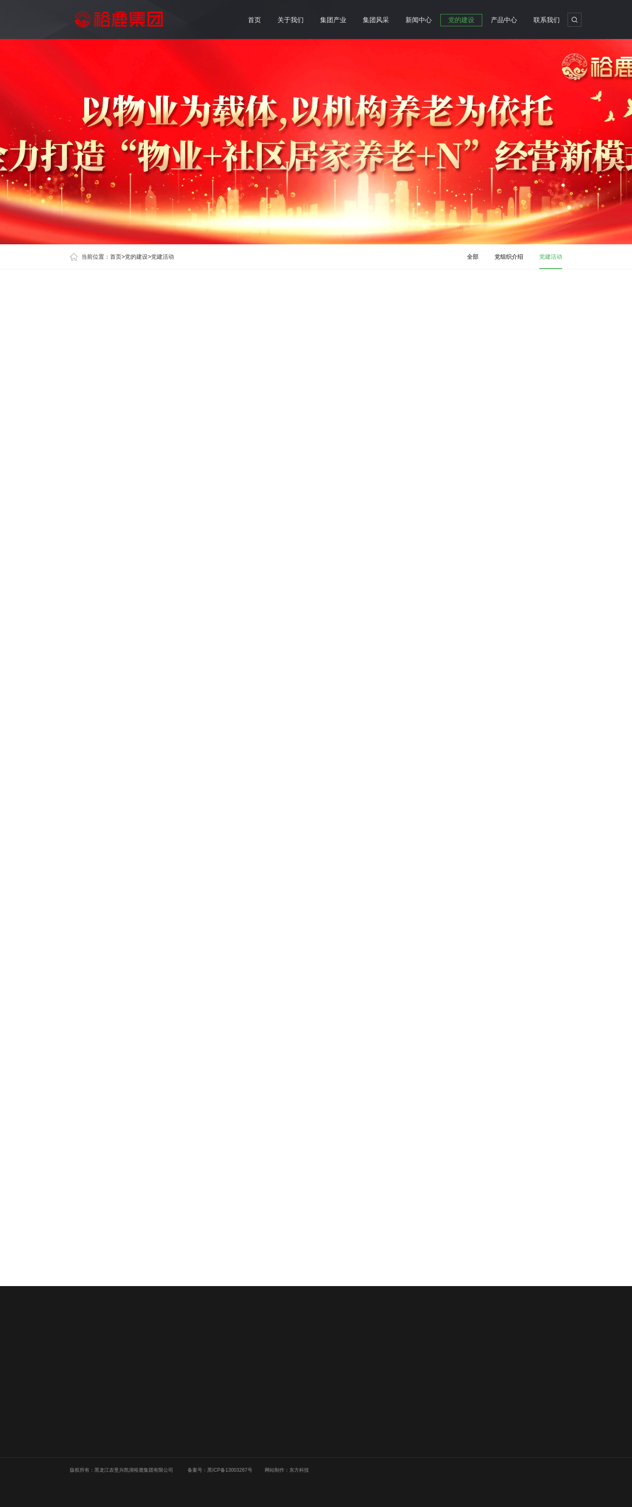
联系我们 (547, 19)
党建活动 (162, 256)
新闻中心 (418, 19)
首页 (254, 19)
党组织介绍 (509, 256)
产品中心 (504, 19)
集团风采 (376, 19)
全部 (473, 256)
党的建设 (461, 19)
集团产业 (333, 19)
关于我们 (290, 19)
